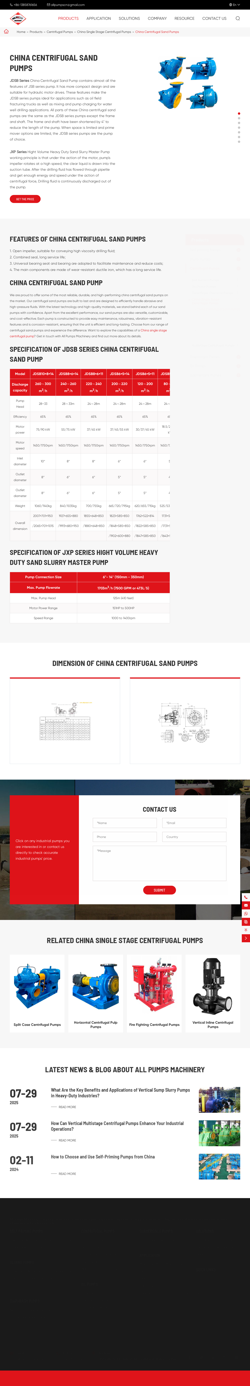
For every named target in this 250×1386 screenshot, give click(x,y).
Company (157, 18)
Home (21, 32)
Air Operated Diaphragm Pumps (32, 1309)
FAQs (200, 1285)
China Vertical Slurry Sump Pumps (33, 1277)
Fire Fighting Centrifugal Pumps (216, 339)
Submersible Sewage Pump (158, 1239)
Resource (185, 18)
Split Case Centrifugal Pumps (214, 315)
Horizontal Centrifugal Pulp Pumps (95, 1027)
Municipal (203, 1253)
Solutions (129, 18)
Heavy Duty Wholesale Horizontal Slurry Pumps (43, 1270)
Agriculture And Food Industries (218, 1239)
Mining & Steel (149, 1277)
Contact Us (214, 18)
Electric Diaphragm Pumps (28, 1316)
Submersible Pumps (204, 375)
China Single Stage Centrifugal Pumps (104, 32)
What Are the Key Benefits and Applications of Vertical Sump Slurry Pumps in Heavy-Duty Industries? (120, 1096)
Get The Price (25, 199)
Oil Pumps (197, 366)
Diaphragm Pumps (203, 357)
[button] (239, 113)
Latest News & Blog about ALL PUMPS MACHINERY (125, 1069)
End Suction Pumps (204, 280)
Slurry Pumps (199, 259)
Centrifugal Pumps (60, 32)
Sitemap (209, 1381)
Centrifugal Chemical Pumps (211, 293)
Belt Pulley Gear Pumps (97, 1299)
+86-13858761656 (25, 5)
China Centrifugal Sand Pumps (157, 32)
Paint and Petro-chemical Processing (165, 1292)
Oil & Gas (146, 1270)
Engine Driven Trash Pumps (29, 1246)
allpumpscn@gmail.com (68, 5)
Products (68, 18)
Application (99, 18)
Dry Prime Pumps (203, 286)
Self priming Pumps (204, 250)
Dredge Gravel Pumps (25, 1285)
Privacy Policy (230, 1381)
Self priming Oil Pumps (96, 1306)
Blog (199, 1292)
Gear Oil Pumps (92, 1292)
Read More (63, 1110)
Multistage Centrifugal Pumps (212, 345)
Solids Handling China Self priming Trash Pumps (43, 1239)
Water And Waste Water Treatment (164, 1263)
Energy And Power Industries (216, 1246)
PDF (199, 1299)
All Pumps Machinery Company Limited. (56, 1381)
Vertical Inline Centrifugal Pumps (213, 1027)
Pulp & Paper (148, 1285)
